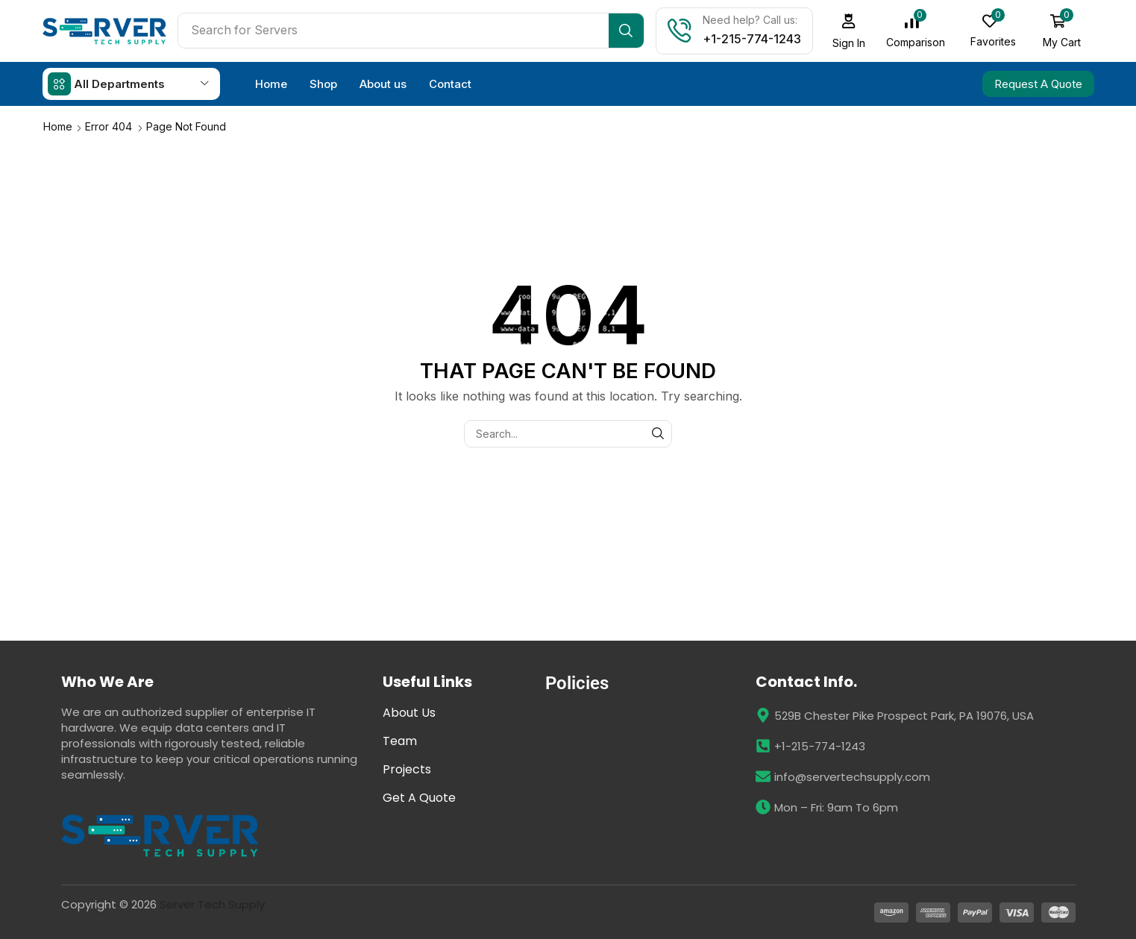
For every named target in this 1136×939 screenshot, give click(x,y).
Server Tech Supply (212, 904)
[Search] (626, 30)
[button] (849, 30)
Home (57, 126)
